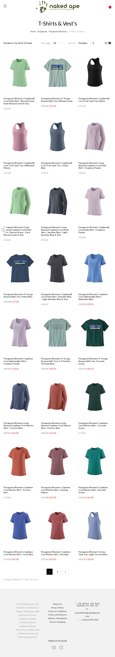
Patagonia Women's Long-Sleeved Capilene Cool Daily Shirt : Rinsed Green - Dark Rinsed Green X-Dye (17, 231)
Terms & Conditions (57, 611)
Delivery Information (57, 618)
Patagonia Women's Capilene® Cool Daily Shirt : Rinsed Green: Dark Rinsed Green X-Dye (19, 101)
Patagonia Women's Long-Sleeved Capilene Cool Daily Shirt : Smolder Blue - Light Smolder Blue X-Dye (55, 231)
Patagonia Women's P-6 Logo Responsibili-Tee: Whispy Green (56, 99)
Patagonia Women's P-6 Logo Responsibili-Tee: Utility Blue (18, 295)
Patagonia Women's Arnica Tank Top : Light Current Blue (92, 553)
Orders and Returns (57, 614)
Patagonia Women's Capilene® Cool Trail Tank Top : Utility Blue (56, 165)
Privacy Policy (57, 607)
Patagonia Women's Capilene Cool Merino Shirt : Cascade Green (93, 425)
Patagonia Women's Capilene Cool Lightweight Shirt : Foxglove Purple (18, 361)
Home (33, 31)
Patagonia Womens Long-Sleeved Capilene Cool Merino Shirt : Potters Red (56, 425)
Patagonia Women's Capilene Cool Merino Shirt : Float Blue (18, 553)
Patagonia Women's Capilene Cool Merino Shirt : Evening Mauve (55, 490)
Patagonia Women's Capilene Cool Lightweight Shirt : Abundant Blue (93, 297)
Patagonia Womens (58, 31)
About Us (57, 604)
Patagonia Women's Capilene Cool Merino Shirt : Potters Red (18, 490)
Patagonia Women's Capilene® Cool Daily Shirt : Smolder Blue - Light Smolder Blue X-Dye (56, 297)
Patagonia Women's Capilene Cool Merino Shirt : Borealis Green (93, 490)
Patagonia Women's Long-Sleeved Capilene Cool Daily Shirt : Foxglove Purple (92, 165)
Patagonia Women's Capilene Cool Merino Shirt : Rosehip (55, 553)
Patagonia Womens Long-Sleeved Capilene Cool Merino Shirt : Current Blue (18, 425)
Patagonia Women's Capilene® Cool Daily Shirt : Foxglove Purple (93, 230)
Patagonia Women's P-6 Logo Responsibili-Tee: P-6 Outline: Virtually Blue (56, 361)
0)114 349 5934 (91, 619)
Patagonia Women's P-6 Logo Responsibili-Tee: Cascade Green (93, 361)
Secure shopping (57, 622)
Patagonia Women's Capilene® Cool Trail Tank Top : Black (93, 99)
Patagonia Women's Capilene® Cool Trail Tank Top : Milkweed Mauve (19, 165)
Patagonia (42, 31)
